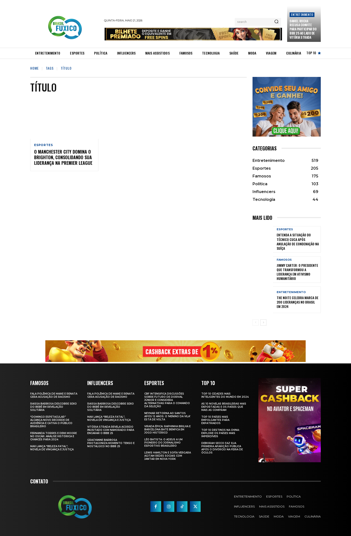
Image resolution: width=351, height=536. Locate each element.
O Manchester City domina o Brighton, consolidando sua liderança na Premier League (63, 157)
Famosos (284, 260)
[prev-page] (256, 322)
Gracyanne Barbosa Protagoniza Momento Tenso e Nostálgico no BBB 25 (111, 443)
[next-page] (263, 322)
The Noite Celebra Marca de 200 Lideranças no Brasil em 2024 (297, 302)
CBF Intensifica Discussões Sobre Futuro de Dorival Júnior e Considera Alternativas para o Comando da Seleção (167, 400)
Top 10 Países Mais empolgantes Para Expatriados (215, 420)
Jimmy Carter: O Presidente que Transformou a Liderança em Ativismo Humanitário (297, 272)
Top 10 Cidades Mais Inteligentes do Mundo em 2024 (225, 395)
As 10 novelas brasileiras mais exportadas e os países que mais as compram (223, 407)
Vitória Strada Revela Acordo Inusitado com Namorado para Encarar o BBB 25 (110, 430)
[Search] (276, 22)
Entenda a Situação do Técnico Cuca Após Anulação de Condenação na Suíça (298, 241)
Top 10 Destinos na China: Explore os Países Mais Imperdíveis (220, 433)
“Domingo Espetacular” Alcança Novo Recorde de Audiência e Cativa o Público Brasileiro (51, 421)
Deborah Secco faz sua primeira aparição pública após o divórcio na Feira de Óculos (222, 448)
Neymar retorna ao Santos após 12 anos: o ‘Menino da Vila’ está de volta (167, 416)
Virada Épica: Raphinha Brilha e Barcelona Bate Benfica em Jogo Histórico (167, 429)
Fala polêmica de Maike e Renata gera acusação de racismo (53, 395)
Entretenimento (302, 14)
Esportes (43, 145)
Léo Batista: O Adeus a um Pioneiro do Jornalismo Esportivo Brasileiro (163, 442)
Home (34, 68)
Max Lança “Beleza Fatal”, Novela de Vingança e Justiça (52, 448)
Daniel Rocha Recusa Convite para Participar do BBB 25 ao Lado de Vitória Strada (303, 29)
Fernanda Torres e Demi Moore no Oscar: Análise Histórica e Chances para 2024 (53, 436)
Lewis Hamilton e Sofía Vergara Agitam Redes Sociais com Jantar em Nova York (167, 456)
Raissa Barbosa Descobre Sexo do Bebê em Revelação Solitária (53, 407)
